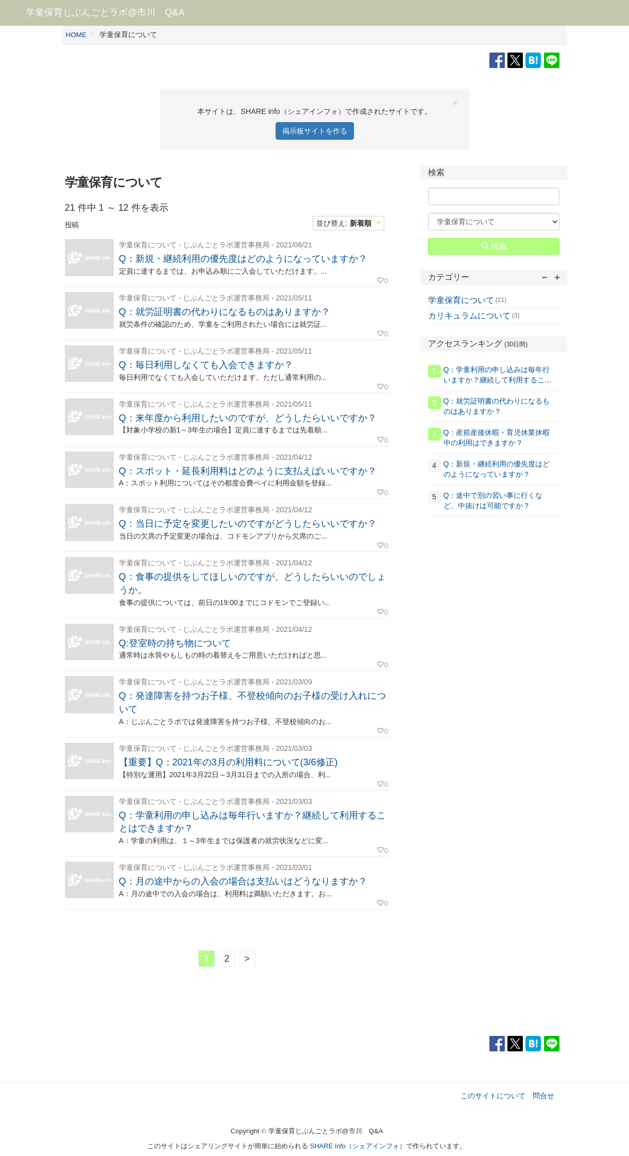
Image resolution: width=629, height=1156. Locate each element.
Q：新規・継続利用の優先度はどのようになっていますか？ (243, 259)
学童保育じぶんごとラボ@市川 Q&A (105, 12)
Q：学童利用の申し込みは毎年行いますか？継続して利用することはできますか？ (498, 379)
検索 (493, 246)
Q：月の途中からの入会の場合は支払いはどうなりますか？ (243, 881)
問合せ (543, 1096)
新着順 (360, 223)
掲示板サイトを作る (314, 131)
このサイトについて (493, 1096)
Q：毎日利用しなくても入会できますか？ (206, 365)
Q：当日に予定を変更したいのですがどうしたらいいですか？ (248, 523)
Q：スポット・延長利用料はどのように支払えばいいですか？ (248, 471)
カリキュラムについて (469, 315)
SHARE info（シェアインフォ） (358, 1146)
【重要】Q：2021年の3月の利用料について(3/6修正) (228, 762)
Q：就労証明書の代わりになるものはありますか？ (224, 312)
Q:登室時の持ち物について (175, 643)
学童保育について (461, 300)
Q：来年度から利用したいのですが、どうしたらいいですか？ (248, 418)
